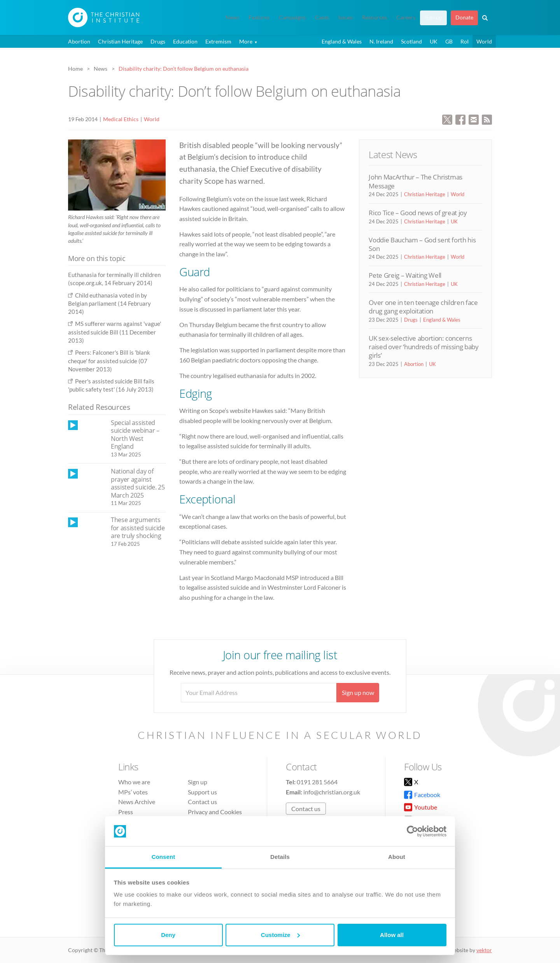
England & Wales (342, 41)
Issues (345, 17)
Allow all (392, 935)
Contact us (202, 801)
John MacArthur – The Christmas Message (415, 181)
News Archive (136, 801)
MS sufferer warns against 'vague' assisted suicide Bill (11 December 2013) (114, 332)
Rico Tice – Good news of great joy (418, 212)
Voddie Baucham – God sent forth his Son (422, 244)
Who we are (134, 781)
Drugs (157, 41)
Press (125, 811)
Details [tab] (280, 856)
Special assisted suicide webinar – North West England (135, 434)
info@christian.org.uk (331, 792)
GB (449, 41)
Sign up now (358, 692)
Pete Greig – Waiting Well (405, 275)
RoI (464, 41)
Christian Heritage (120, 41)
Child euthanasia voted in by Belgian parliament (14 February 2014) (109, 303)
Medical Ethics (120, 119)
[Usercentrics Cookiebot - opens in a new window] (412, 831)
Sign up (433, 17)
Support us (202, 792)
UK (434, 41)
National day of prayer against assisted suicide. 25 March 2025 (138, 483)
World (484, 41)
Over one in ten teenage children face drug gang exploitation (423, 306)
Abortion (79, 41)
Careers (405, 17)
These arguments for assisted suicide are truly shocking (138, 527)
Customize (280, 935)
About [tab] (396, 856)
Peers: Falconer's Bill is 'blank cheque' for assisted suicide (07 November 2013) (109, 361)
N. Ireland (381, 41)
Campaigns (292, 17)
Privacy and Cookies (215, 811)
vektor (484, 950)
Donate (464, 17)
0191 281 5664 (317, 781)
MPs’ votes (133, 792)
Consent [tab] (163, 856)
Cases (322, 17)
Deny (168, 935)
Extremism (218, 41)
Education (185, 41)
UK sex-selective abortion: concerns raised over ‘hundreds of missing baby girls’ (423, 347)
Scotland (411, 41)
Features (259, 17)
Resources (374, 17)
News (232, 17)
